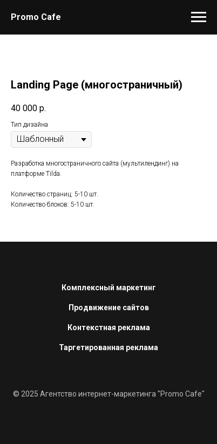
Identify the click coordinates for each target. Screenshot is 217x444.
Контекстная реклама (108, 327)
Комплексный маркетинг (109, 287)
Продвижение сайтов (109, 307)
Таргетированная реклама (108, 347)
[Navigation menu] (198, 17)
